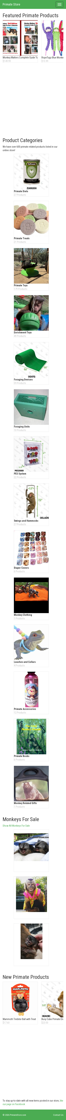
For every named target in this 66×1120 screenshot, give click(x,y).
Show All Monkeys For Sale (16, 825)
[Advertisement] (33, 100)
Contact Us (58, 1115)
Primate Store (11, 4)
